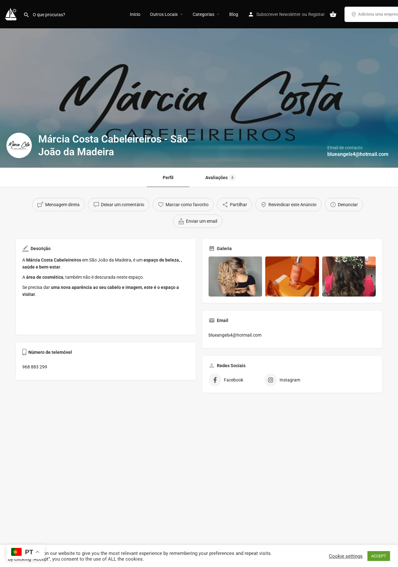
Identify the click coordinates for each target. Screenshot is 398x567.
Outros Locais (164, 14)
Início (135, 14)
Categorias (203, 14)
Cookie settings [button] (346, 556)
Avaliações (220, 177)
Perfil (168, 177)
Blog (233, 14)
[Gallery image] (235, 276)
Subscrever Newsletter (278, 14)
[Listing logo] (19, 145)
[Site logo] (11, 13)
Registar (316, 14)
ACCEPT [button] (378, 556)
